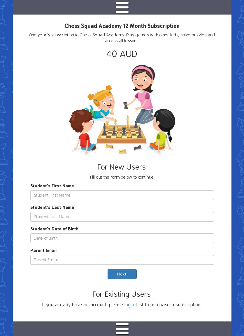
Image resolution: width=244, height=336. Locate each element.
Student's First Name (52, 185)
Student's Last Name (52, 207)
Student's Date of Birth (54, 228)
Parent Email (43, 250)
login (129, 304)
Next (122, 274)
